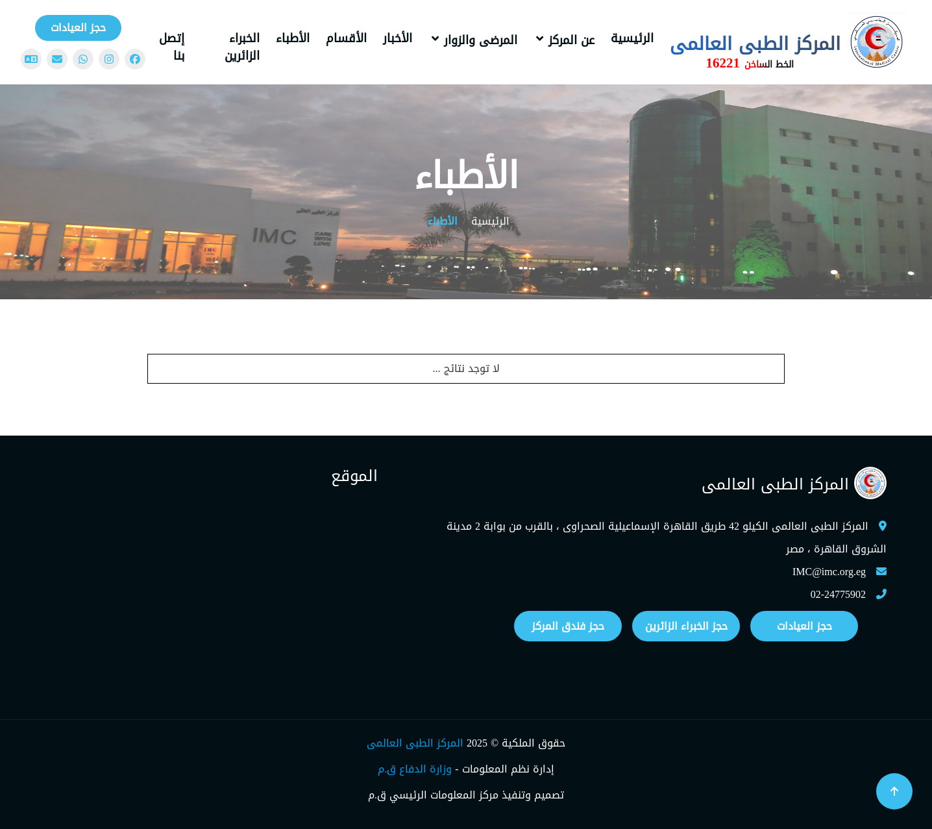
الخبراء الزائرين (242, 47)
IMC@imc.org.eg (829, 572)
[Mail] (57, 59)
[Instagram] (109, 59)
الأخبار (397, 38)
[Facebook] (135, 59)
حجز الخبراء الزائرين (686, 626)
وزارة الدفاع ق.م (415, 769)
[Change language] (31, 59)
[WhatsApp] (83, 59)
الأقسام (346, 38)
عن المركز (571, 40)
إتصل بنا (171, 47)
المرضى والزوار (480, 40)
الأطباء (293, 38)
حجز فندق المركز (568, 626)
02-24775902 (838, 594)
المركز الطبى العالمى (415, 743)
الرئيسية (632, 38)
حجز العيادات (78, 28)
